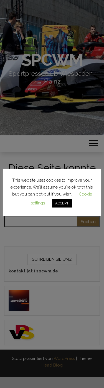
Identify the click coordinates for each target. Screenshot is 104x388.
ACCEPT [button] (62, 203)
